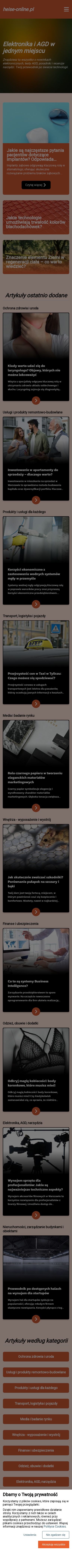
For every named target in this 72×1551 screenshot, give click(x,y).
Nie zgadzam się (55, 1534)
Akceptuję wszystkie (53, 1544)
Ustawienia (29, 1534)
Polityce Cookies (55, 1526)
